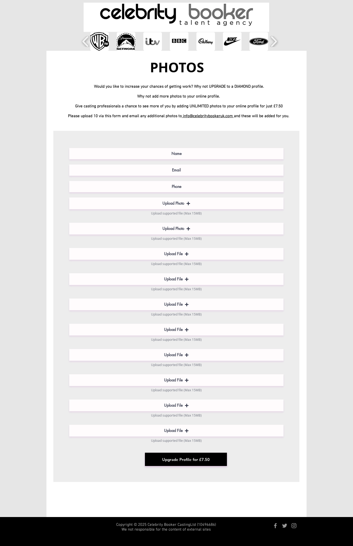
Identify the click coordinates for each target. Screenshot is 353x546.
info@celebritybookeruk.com (208, 116)
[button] (99, 41)
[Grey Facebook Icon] (275, 525)
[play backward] (86, 41)
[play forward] (274, 41)
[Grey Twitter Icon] (284, 525)
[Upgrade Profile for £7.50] (186, 459)
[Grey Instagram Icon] (294, 525)
